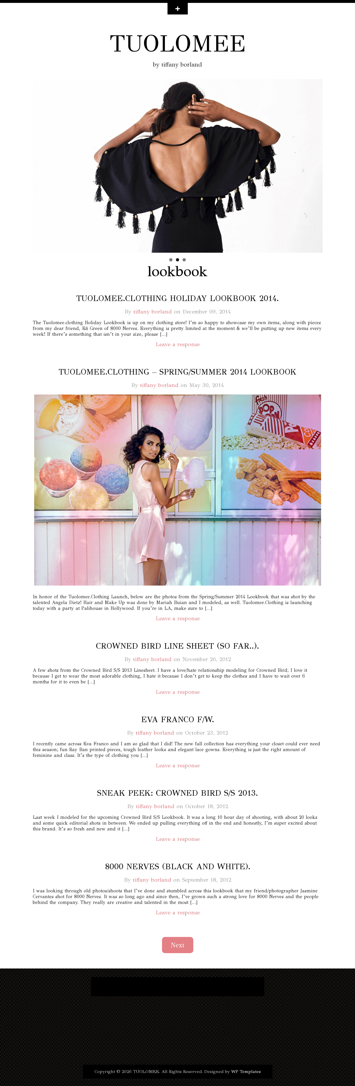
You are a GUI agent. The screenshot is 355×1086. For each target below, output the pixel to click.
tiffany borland (152, 311)
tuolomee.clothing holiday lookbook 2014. (177, 298)
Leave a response (178, 344)
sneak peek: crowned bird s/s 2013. (177, 793)
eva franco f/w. (177, 719)
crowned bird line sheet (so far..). (177, 646)
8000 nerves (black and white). (177, 866)
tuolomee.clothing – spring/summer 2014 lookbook (177, 372)
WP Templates (246, 1071)
